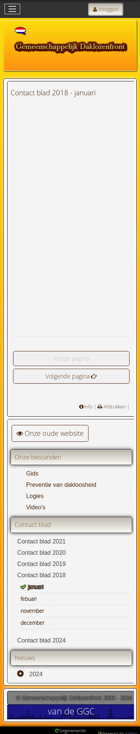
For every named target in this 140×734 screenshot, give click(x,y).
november (32, 610)
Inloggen (108, 9)
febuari (29, 598)
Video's (36, 507)
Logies (35, 496)
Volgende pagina (68, 376)
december (32, 622)
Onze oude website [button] (50, 433)
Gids (32, 473)
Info (88, 406)
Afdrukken (114, 406)
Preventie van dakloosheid (61, 485)
